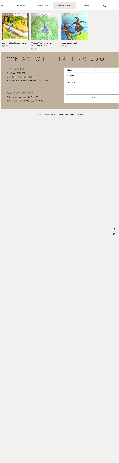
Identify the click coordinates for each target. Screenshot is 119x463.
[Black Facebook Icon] (114, 229)
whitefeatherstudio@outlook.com (23, 77)
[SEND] (92, 97)
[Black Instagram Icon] (114, 234)
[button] (104, 5)
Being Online (57, 114)
